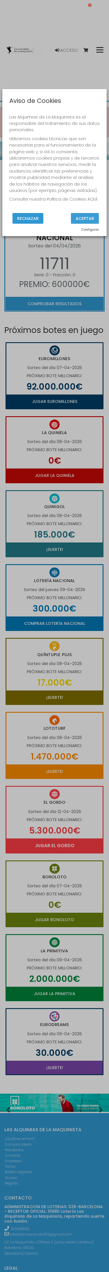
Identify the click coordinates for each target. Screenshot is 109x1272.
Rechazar (28, 218)
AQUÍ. (92, 199)
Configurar (90, 229)
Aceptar (85, 218)
